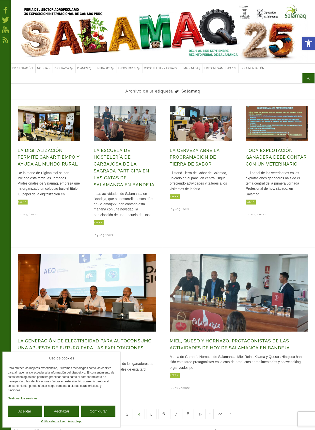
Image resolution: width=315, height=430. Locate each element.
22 (220, 407)
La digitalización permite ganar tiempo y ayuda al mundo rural (47, 156)
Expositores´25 (129, 68)
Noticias (43, 68)
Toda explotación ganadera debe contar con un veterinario (275, 156)
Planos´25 (84, 68)
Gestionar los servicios (22, 398)
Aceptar (24, 411)
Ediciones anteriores (220, 68)
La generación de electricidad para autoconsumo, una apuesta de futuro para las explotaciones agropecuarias (82, 343)
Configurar (98, 411)
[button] (308, 43)
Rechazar (61, 411)
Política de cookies (53, 421)
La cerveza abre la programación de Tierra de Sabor (200, 156)
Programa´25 (63, 68)
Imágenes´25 (191, 68)
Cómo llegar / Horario (161, 68)
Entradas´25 (104, 68)
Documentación (252, 68)
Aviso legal (75, 421)
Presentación (22, 68)
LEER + (22, 199)
